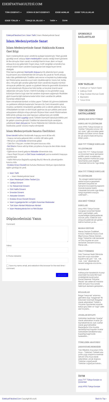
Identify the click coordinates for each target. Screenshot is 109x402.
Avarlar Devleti (86, 315)
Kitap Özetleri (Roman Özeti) (92, 94)
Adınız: (9, 245)
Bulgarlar (84, 292)
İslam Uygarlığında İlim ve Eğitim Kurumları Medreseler (32, 202)
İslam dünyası (21, 123)
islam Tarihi (31, 35)
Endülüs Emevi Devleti (16, 165)
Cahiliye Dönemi (16, 183)
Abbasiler (34, 152)
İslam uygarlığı (22, 118)
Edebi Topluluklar (84, 12)
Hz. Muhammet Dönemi (19, 186)
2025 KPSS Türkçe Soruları (89, 386)
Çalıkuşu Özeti (86, 91)
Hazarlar (83, 269)
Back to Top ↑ (101, 399)
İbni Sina (10, 146)
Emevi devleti (12, 135)
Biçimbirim (84, 97)
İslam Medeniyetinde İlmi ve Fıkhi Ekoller (26, 209)
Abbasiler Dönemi (17, 196)
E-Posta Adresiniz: (13, 256)
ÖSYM (64, 21)
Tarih (52, 21)
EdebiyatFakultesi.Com (22, 4)
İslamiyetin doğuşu (32, 72)
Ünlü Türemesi (86, 251)
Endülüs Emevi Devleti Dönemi (22, 199)
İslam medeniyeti (33, 59)
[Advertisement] (93, 58)
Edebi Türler (11, 21)
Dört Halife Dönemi (18, 189)
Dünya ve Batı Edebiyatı (38, 12)
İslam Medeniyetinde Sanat (27, 41)
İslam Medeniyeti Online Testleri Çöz (25, 179)
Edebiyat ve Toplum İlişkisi (91, 88)
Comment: (10, 224)
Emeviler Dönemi (17, 192)
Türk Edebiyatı (12, 12)
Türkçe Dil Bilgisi (34, 21)
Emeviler (22, 141)
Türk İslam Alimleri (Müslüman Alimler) (25, 205)
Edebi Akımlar (62, 12)
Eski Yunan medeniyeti (36, 154)
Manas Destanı (86, 228)
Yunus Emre (85, 100)
